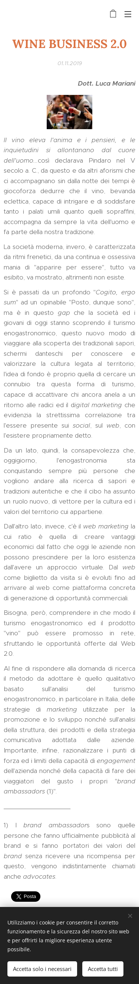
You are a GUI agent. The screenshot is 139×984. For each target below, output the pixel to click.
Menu (128, 14)
